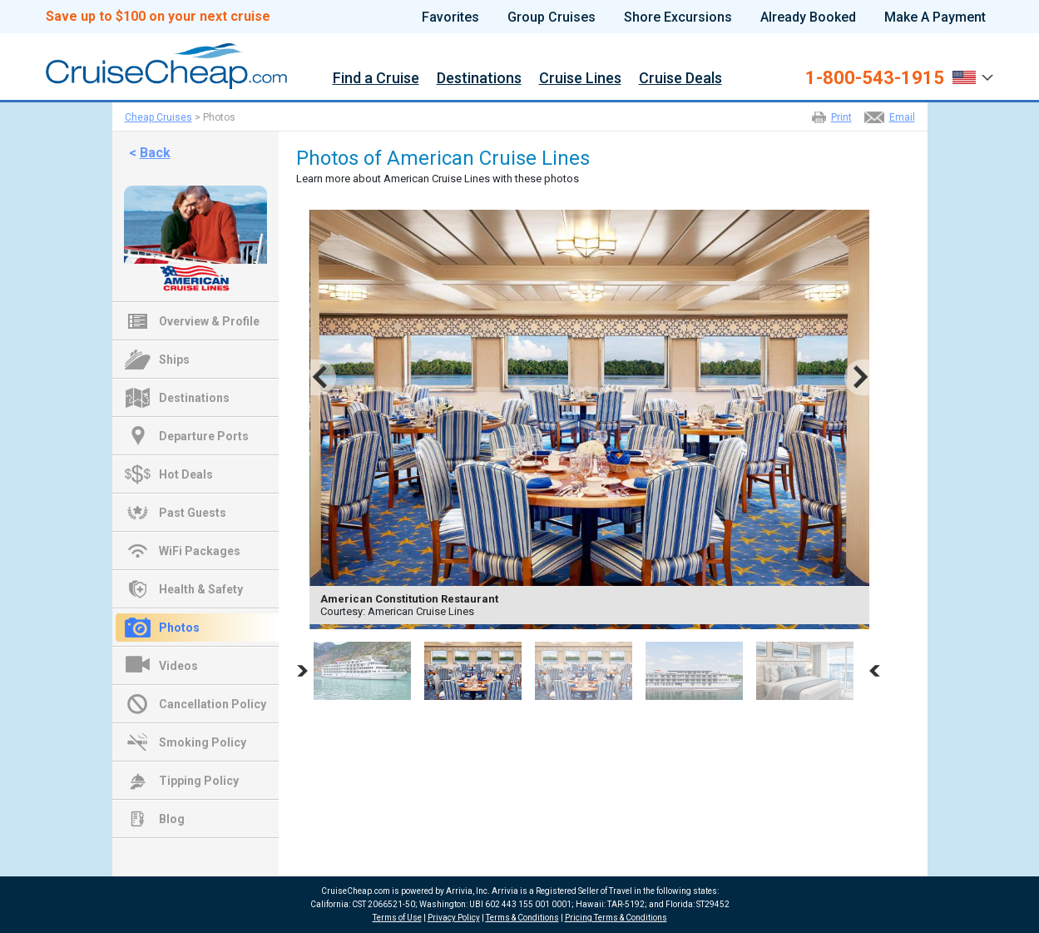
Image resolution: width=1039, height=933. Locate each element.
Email (902, 117)
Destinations (479, 79)
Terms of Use (397, 917)
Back (155, 153)
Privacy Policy (454, 917)
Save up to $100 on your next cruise (158, 16)
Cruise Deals (680, 79)
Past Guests (192, 512)
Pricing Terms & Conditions (616, 917)
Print (841, 117)
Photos (179, 627)
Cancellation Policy (212, 704)
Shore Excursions (678, 17)
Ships (174, 359)
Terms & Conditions (522, 917)
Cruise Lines (580, 79)
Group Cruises (551, 17)
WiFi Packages (199, 551)
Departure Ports (204, 436)
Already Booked (808, 17)
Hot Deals (186, 474)
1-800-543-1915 (874, 78)
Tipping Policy (199, 780)
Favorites (450, 17)
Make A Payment (935, 17)
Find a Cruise (376, 79)
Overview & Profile (209, 321)
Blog (172, 819)
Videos (178, 665)
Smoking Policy (202, 742)
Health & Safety (201, 589)
